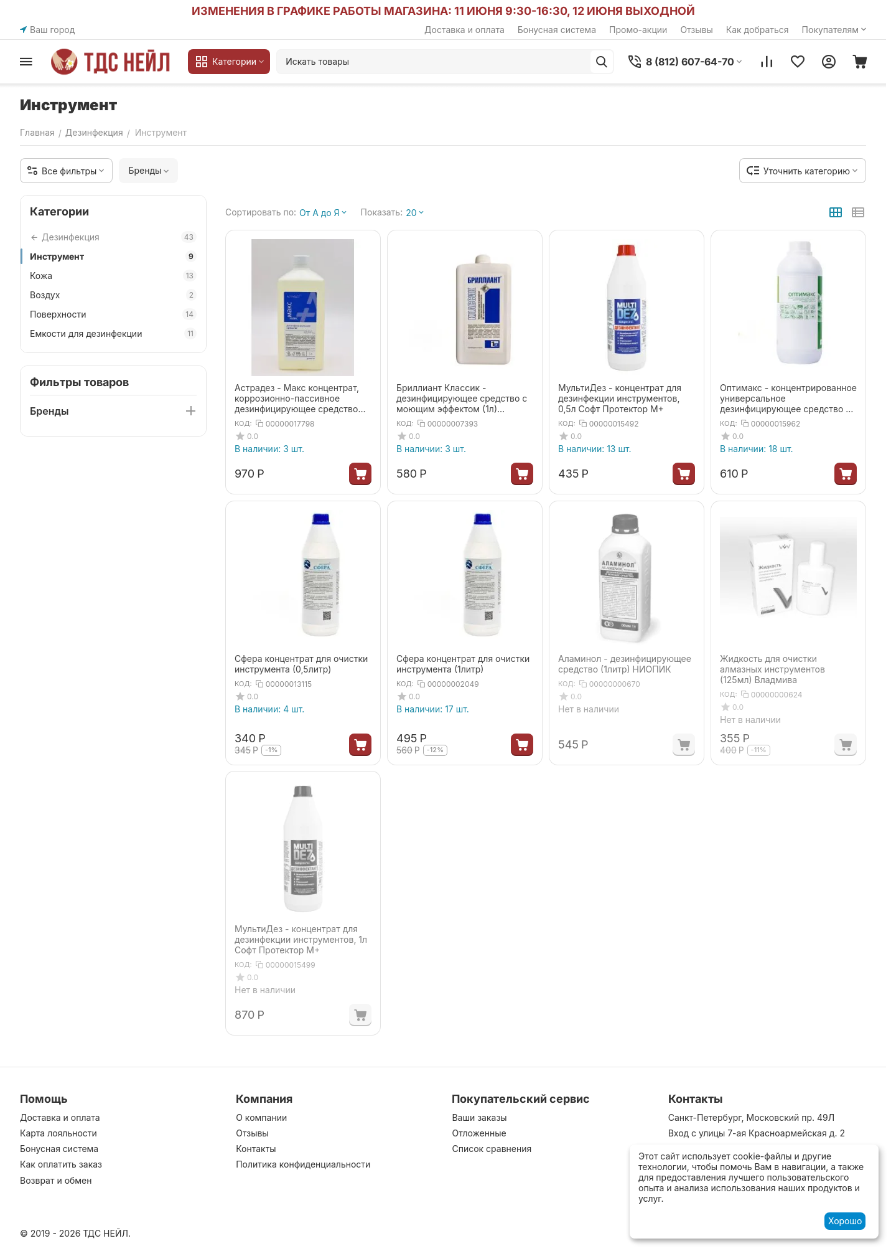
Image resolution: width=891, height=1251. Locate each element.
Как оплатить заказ (61, 1164)
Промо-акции (638, 29)
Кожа (113, 275)
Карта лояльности (58, 1133)
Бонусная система (557, 29)
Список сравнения (491, 1148)
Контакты (256, 1148)
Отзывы (696, 29)
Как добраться (757, 29)
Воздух (113, 295)
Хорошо (845, 1221)
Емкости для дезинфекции (113, 333)
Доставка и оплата (464, 29)
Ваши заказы (479, 1117)
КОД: (243, 423)
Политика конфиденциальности (303, 1164)
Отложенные (479, 1133)
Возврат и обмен (56, 1180)
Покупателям (835, 29)
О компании (261, 1117)
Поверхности (113, 314)
